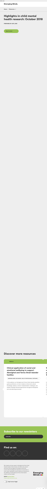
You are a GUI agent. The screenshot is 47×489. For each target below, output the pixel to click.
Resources (12, 9)
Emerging (11, 4)
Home (5, 9)
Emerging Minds (10, 476)
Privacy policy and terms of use (10, 478)
